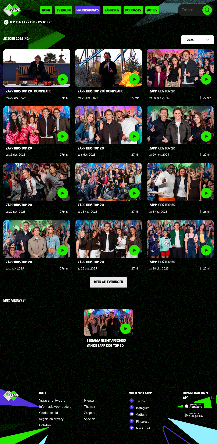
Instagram (139, 407)
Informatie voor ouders (55, 406)
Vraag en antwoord (52, 400)
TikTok (137, 400)
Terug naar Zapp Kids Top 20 (31, 22)
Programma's (88, 10)
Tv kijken (64, 10)
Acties (152, 10)
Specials (89, 419)
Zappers (89, 413)
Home (46, 10)
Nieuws (89, 400)
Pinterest (139, 420)
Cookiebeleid (48, 413)
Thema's (90, 406)
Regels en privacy (51, 419)
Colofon (45, 425)
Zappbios (112, 10)
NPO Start (139, 427)
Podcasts (133, 10)
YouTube (138, 414)
